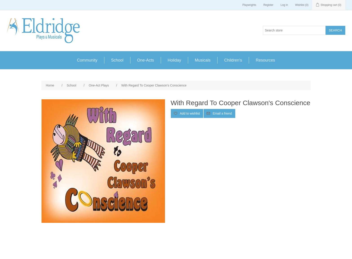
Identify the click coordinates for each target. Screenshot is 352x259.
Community (87, 60)
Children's (233, 60)
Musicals (203, 60)
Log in (284, 5)
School (117, 60)
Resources (265, 60)
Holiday (174, 60)
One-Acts (145, 60)
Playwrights (249, 5)
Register (268, 5)
